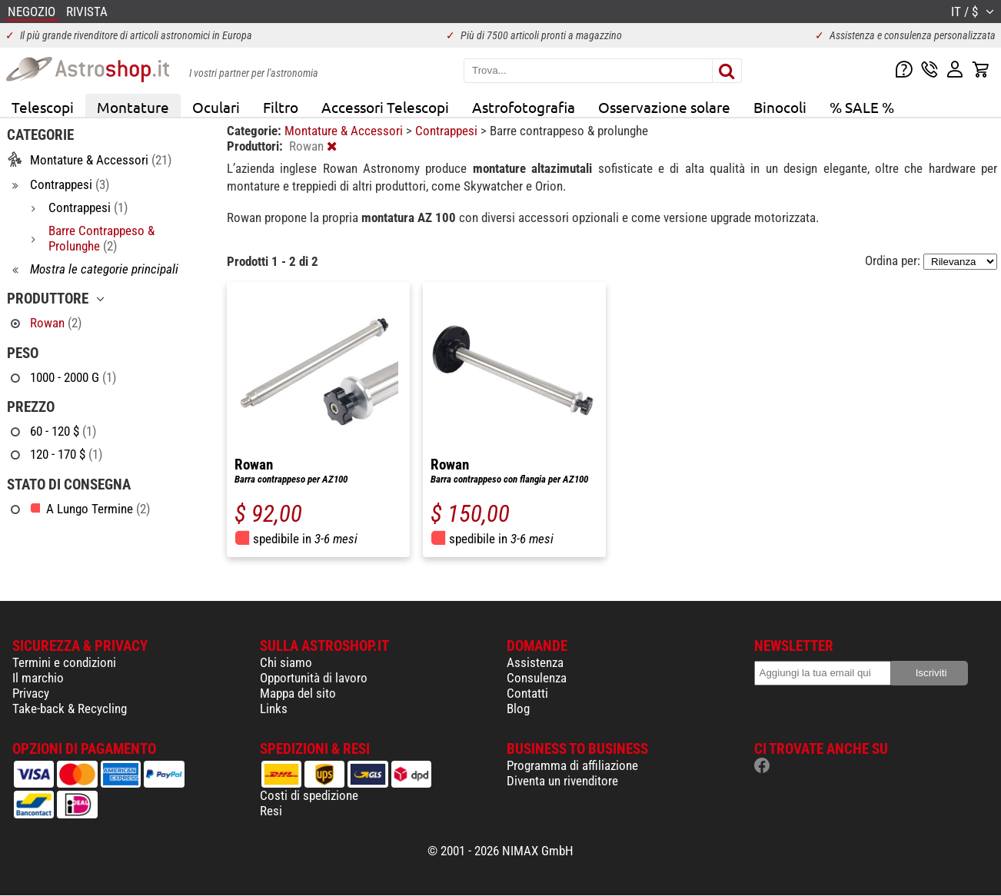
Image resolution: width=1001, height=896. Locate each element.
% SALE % (862, 107)
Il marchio (38, 677)
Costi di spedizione (309, 795)
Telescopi (43, 107)
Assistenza (535, 662)
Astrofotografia (523, 107)
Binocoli (779, 107)
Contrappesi (448, 130)
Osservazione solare (664, 107)
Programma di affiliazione (572, 765)
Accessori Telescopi (385, 107)
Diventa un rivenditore (562, 780)
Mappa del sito (298, 693)
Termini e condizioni (64, 662)
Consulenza (537, 677)
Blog (518, 708)
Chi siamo (286, 662)
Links (274, 708)
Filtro (280, 107)
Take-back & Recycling (69, 708)
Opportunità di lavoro (313, 677)
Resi (271, 810)
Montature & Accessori (345, 130)
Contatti (527, 693)
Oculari (216, 107)
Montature (133, 107)
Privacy (30, 693)
